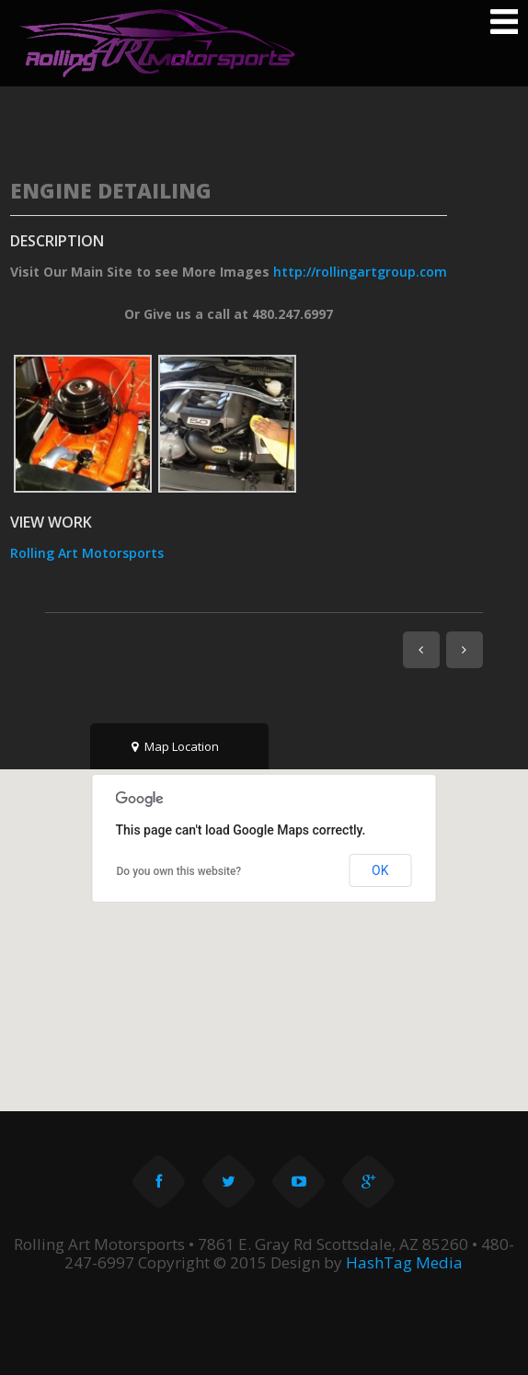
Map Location (175, 746)
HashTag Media (404, 1262)
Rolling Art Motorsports (87, 553)
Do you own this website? (179, 871)
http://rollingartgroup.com (360, 271)
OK (380, 870)
